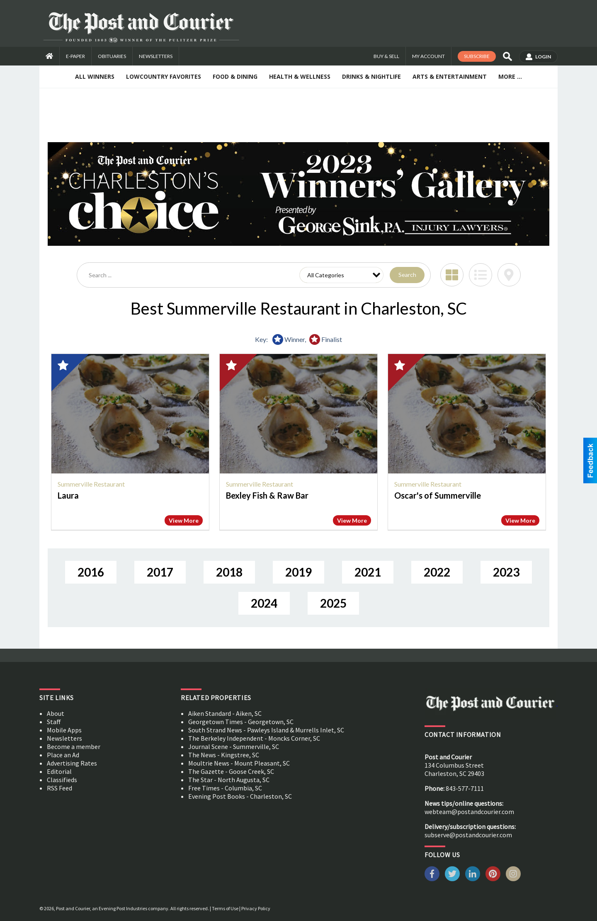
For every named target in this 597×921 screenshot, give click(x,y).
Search (407, 274)
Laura (68, 495)
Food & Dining (235, 76)
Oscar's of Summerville (437, 495)
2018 (229, 572)
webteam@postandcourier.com (469, 811)
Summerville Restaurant (91, 484)
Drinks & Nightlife (371, 76)
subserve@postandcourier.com (468, 835)
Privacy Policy (255, 908)
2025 (333, 603)
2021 (367, 572)
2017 (160, 572)
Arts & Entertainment (450, 76)
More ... (510, 76)
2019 (298, 572)
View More (184, 520)
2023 (506, 572)
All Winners (94, 76)
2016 (91, 572)
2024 (264, 603)
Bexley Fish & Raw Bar (267, 495)
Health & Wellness (299, 76)
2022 (437, 572)
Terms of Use (225, 908)
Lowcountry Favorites (163, 76)
